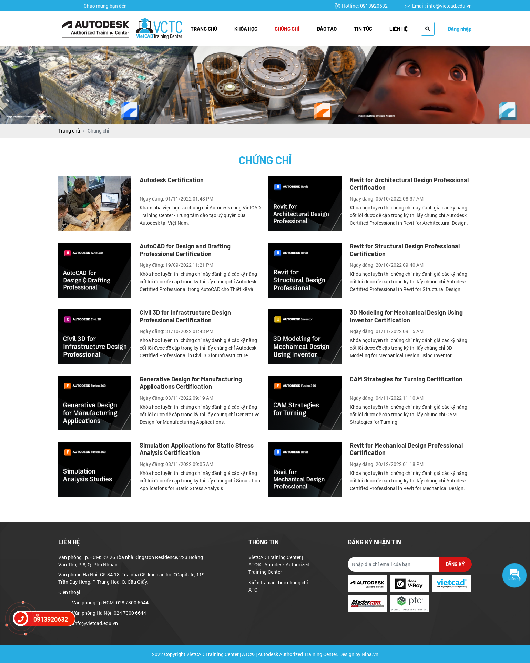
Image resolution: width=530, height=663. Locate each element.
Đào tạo (327, 29)
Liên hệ (398, 29)
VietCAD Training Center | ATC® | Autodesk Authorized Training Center (278, 564)
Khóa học (245, 29)
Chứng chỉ (287, 29)
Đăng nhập (460, 29)
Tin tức (363, 29)
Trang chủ (204, 29)
